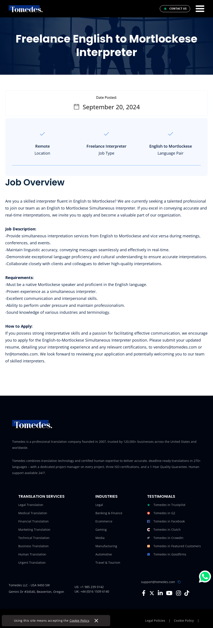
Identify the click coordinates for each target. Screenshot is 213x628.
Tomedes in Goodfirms (166, 554)
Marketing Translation (34, 529)
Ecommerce (103, 521)
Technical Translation (34, 538)
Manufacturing (106, 546)
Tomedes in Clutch (164, 529)
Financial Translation (33, 521)
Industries (106, 496)
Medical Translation (32, 513)
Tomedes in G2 (161, 513)
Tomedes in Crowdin (165, 538)
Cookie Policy (79, 620)
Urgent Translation (32, 562)
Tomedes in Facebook (166, 521)
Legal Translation (30, 505)
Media (100, 538)
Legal (99, 505)
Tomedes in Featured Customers (174, 546)
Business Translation (33, 546)
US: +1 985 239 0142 (89, 587)
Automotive (103, 554)
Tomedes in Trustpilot (166, 505)
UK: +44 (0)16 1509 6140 (92, 591)
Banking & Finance (108, 513)
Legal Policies (155, 620)
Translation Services (41, 496)
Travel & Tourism (107, 562)
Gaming (101, 529)
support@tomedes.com (158, 582)
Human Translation (32, 554)
